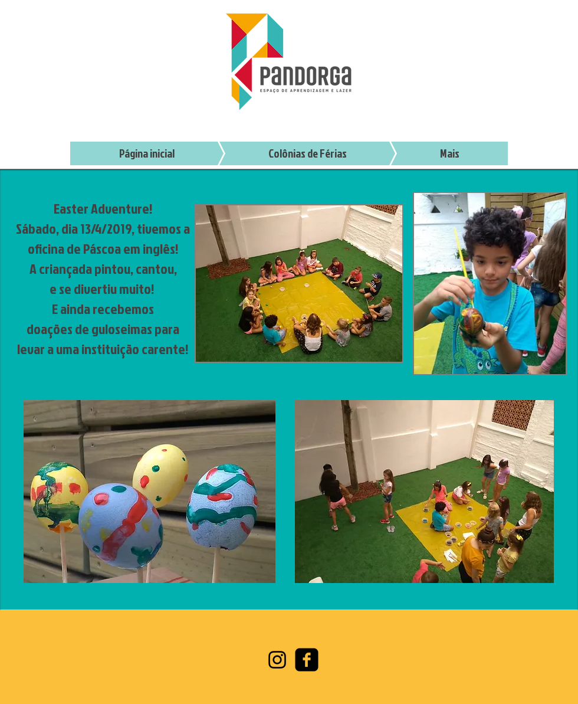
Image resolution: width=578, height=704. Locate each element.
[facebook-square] (306, 660)
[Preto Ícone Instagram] (277, 660)
